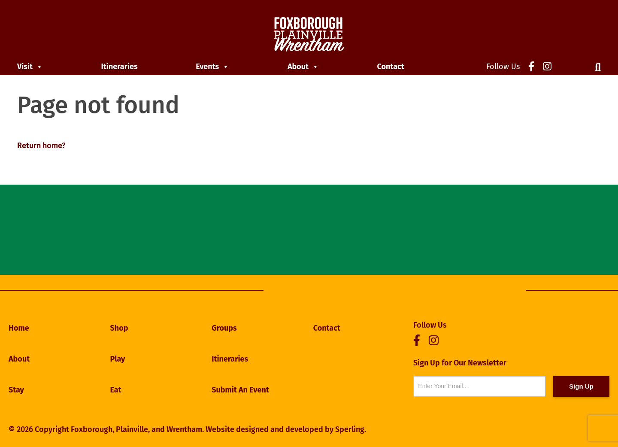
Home (19, 328)
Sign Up (581, 386)
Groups (224, 328)
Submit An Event (240, 390)
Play (117, 359)
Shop (119, 328)
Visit (30, 66)
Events (212, 66)
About (303, 66)
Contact (390, 66)
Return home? (41, 145)
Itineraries (119, 66)
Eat (115, 390)
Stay (16, 390)
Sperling (349, 429)
